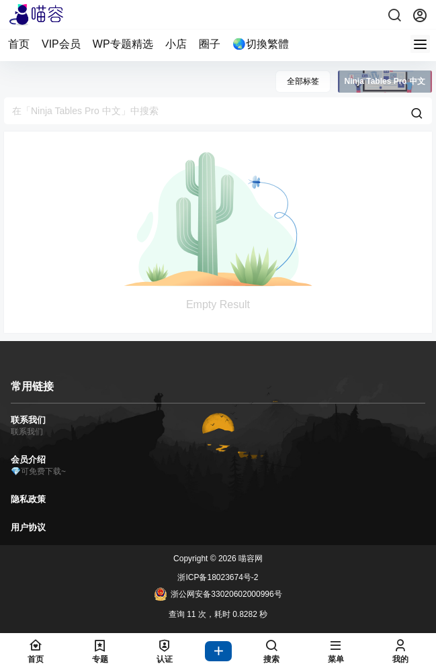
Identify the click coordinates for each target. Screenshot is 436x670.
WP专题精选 (123, 44)
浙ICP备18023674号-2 (217, 577)
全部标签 (303, 81)
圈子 (209, 44)
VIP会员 (61, 44)
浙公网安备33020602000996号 (217, 594)
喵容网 (249, 558)
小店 (176, 44)
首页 (19, 44)
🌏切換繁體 (260, 44)
